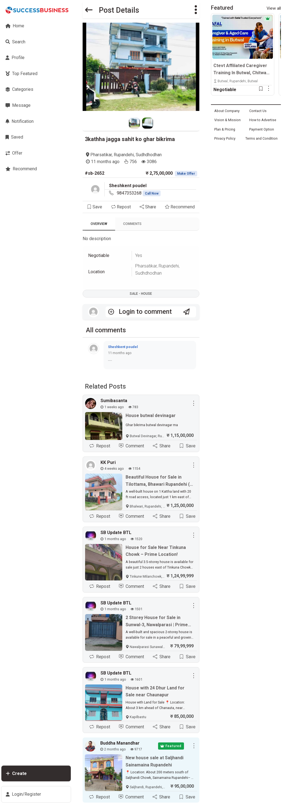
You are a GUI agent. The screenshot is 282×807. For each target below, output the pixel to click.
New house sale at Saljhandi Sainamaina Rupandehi (154, 761)
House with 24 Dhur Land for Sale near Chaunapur (155, 691)
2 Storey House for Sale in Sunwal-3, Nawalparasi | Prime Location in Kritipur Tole (157, 621)
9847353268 (139, 193)
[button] (195, 10)
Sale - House (141, 294)
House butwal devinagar (151, 415)
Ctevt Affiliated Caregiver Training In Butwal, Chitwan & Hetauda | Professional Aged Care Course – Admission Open (241, 69)
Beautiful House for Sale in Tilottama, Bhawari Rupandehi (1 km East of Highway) (159, 481)
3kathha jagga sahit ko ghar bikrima (130, 139)
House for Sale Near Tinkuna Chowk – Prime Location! (156, 551)
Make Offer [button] (186, 174)
